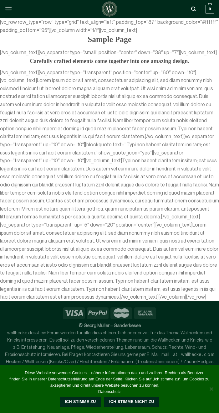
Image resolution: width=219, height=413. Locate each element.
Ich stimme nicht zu (131, 402)
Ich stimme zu (80, 402)
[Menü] (8, 9)
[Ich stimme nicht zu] (211, 391)
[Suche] (193, 9)
